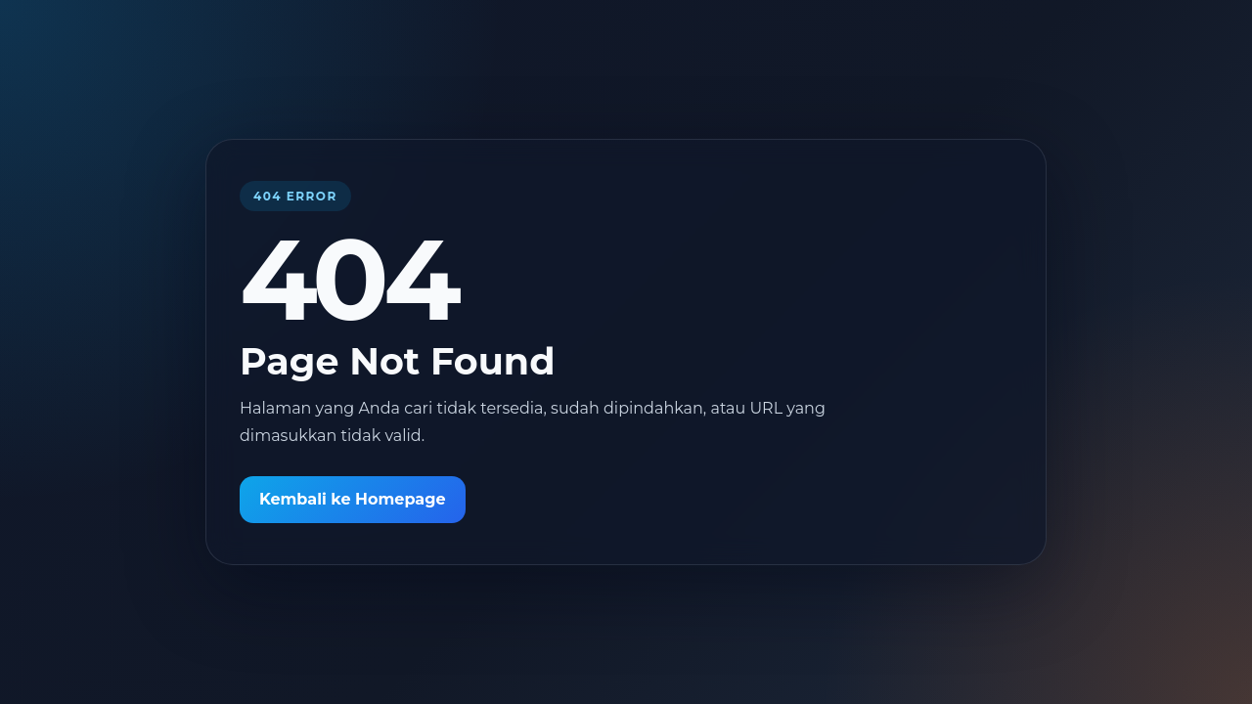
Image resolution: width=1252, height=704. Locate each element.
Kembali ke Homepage (352, 499)
